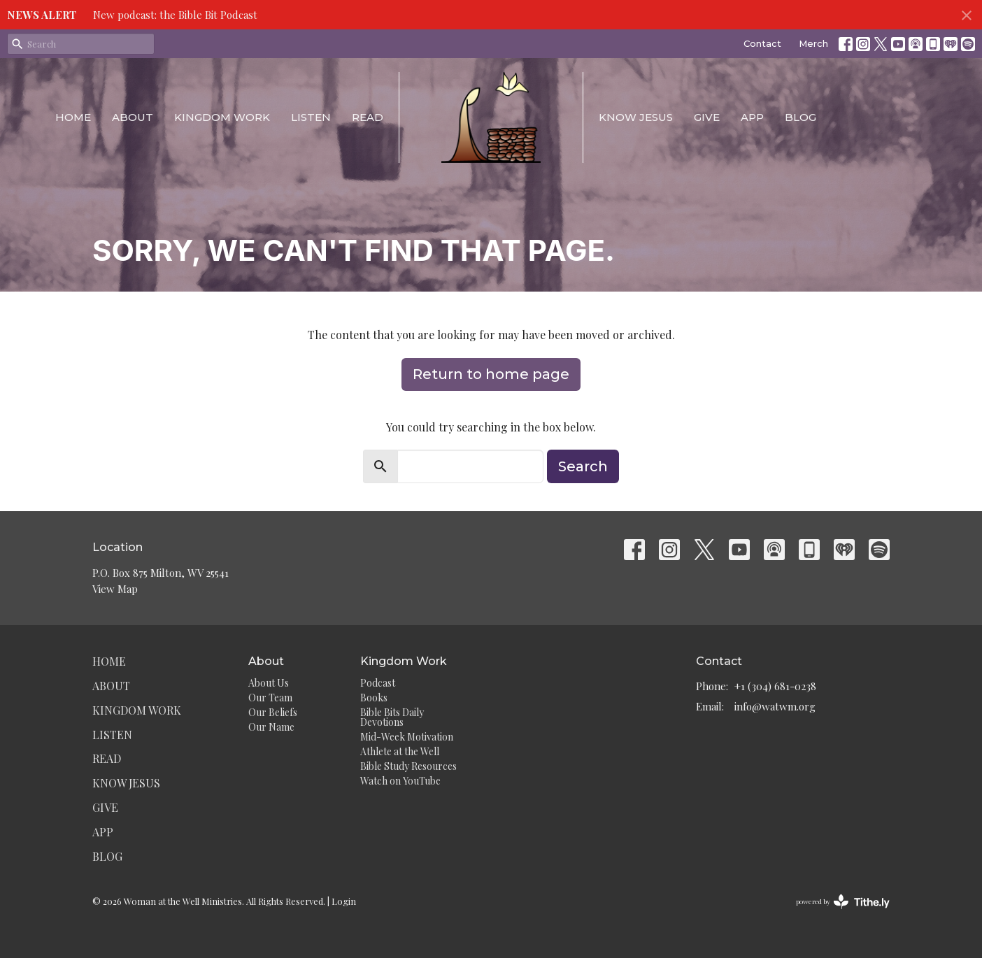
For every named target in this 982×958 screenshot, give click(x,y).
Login (344, 901)
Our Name (271, 727)
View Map (115, 589)
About (132, 117)
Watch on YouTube (400, 780)
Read (367, 117)
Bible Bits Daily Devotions (392, 717)
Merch (813, 43)
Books (373, 697)
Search (583, 466)
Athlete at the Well (399, 751)
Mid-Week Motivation (406, 736)
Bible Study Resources (408, 766)
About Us (268, 682)
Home (73, 117)
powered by (843, 901)
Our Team (270, 697)
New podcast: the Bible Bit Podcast (175, 15)
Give (707, 117)
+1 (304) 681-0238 (775, 686)
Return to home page (491, 374)
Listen (311, 117)
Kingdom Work (222, 117)
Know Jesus (636, 117)
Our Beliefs (272, 712)
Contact (762, 43)
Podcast (377, 682)
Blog (800, 117)
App (752, 117)
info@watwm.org (775, 706)
